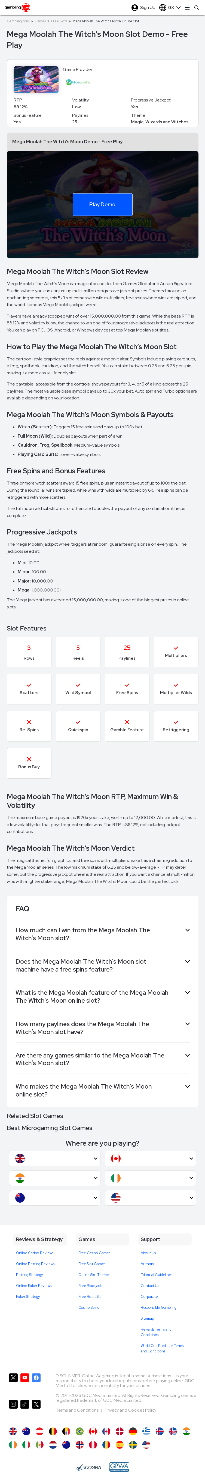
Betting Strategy (29, 1274)
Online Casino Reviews (34, 1253)
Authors (147, 1264)
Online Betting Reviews (35, 1264)
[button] (54, 1158)
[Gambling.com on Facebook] (36, 1384)
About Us (148, 1253)
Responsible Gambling (158, 1307)
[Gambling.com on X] (13, 1384)
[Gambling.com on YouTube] (24, 1384)
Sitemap (147, 1318)
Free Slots (59, 21)
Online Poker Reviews (33, 1285)
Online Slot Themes (94, 1274)
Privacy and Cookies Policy (130, 1410)
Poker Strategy (28, 1296)
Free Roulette (90, 1296)
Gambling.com (18, 21)
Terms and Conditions (77, 1410)
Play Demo (102, 204)
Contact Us (150, 1285)
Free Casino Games (94, 1253)
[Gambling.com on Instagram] (13, 1411)
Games (40, 21)
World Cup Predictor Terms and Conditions (162, 1348)
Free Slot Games (91, 1264)
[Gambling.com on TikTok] (24, 1411)
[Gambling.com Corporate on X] (36, 1411)
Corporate (149, 1296)
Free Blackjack (90, 1285)
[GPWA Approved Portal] (119, 1467)
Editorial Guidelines (156, 1274)
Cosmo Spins (88, 1307)
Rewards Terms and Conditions (156, 1332)
